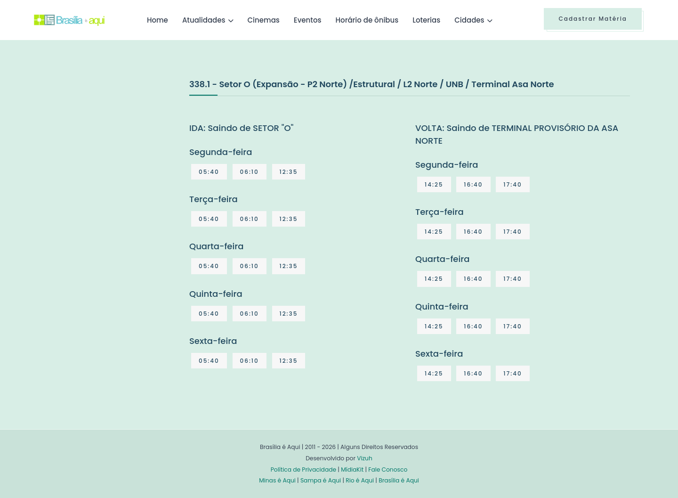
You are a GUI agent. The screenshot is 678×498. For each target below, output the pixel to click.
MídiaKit (352, 469)
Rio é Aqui (360, 480)
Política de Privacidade (303, 469)
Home (157, 20)
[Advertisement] (104, 148)
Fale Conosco (387, 469)
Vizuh (364, 458)
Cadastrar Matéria (592, 19)
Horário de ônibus (366, 20)
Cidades (469, 20)
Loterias (426, 20)
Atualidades (204, 20)
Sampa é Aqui (320, 480)
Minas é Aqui (277, 480)
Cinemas (264, 20)
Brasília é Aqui (399, 480)
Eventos (308, 20)
